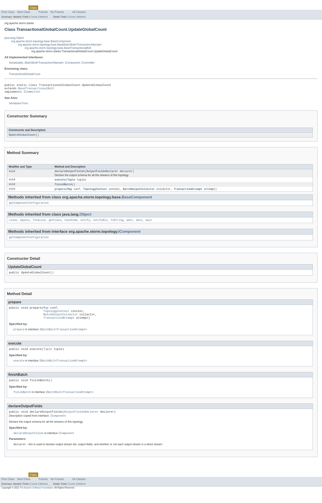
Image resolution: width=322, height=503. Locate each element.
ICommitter (88, 62)
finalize (39, 224)
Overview (7, 7)
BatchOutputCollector (139, 192)
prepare (60, 192)
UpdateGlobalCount (22, 137)
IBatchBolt (31, 62)
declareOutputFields (70, 174)
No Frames (57, 12)
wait (130, 224)
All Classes (79, 12)
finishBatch (63, 187)
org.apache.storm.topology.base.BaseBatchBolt (46, 44)
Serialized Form (18, 105)
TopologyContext (95, 192)
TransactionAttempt (88, 44)
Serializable (16, 62)
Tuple (71, 182)
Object (85, 218)
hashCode (71, 224)
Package (20, 7)
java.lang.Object (14, 37)
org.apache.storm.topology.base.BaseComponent (41, 41)
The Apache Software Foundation (36, 499)
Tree (51, 7)
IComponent (72, 62)
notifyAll (100, 224)
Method (43, 16)
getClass (55, 224)
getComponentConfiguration (29, 206)
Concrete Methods (73, 164)
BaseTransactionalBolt (36, 89)
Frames (43, 12)
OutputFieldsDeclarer (102, 174)
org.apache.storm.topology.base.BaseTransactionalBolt (58, 48)
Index (76, 7)
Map (69, 192)
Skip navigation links (12, 3)
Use (43, 7)
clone (13, 224)
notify (85, 224)
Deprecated (64, 7)
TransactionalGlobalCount (24, 74)
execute (60, 182)
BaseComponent (137, 200)
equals (25, 224)
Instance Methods (42, 164)
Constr (33, 16)
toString (117, 224)
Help (85, 7)
